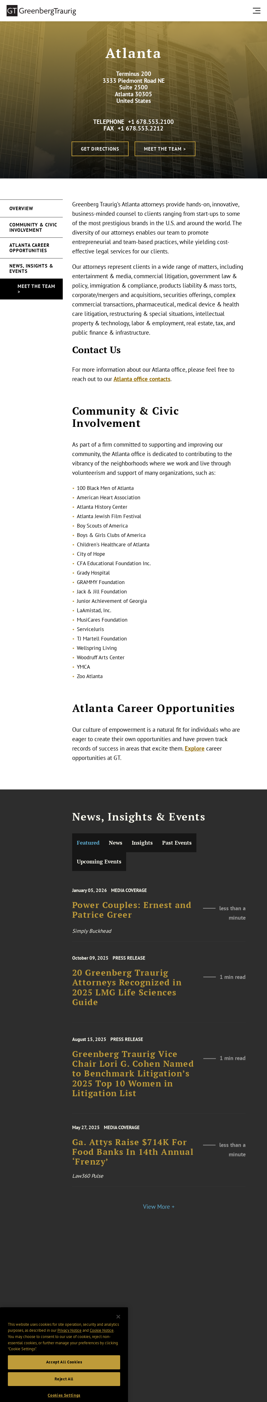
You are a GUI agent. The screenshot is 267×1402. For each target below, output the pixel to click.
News (115, 842)
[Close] (118, 1337)
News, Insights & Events (31, 268)
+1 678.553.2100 (151, 121)
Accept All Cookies (64, 1382)
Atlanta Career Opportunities (29, 247)
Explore (195, 748)
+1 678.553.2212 (140, 128)
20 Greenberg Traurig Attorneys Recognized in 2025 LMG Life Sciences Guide (127, 999)
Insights (142, 842)
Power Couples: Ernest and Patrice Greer (132, 920)
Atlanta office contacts (142, 379)
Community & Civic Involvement (33, 227)
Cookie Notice (102, 1350)
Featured (88, 842)
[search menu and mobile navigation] (257, 10)
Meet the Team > (165, 149)
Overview (21, 208)
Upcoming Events (99, 861)
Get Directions (100, 149)
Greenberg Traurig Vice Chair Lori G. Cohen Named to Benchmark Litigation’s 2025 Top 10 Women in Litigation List (133, 1086)
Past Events (177, 842)
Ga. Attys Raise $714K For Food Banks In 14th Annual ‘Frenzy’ (133, 1163)
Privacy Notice (69, 1350)
